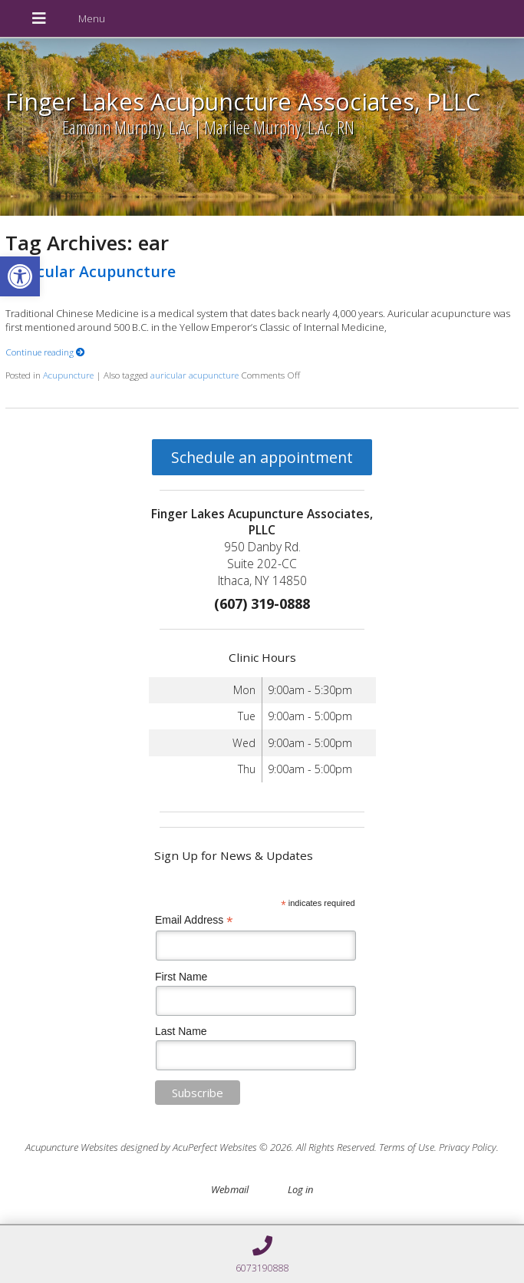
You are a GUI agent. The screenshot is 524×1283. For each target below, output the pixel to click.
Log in (300, 1189)
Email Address (194, 920)
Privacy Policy (467, 1147)
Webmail (230, 1189)
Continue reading (45, 352)
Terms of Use (406, 1147)
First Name (181, 977)
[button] (20, 276)
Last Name (181, 1031)
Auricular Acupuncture (90, 271)
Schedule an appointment (262, 457)
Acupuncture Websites (71, 1147)
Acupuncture (68, 375)
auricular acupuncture (194, 375)
